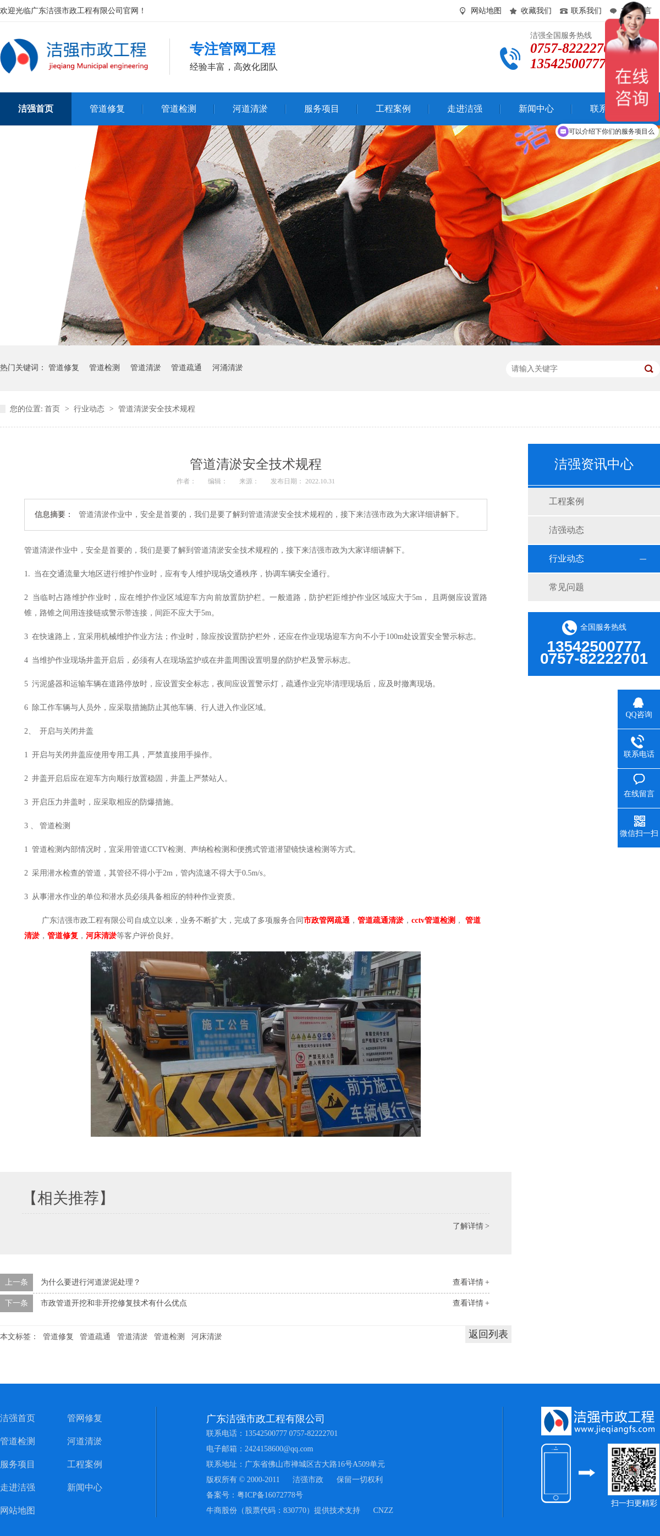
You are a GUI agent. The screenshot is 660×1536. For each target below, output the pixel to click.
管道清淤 (145, 368)
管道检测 (104, 368)
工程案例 (566, 501)
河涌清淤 (227, 368)
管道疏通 (186, 368)
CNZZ (383, 1510)
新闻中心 (84, 1487)
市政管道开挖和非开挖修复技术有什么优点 (114, 1303)
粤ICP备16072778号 (270, 1495)
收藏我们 (536, 11)
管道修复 (63, 368)
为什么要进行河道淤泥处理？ (91, 1282)
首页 (53, 409)
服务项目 (17, 1464)
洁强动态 (566, 530)
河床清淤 (206, 1337)
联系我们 (586, 11)
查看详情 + (471, 1282)
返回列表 (488, 1334)
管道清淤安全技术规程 (156, 409)
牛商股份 (221, 1510)
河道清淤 (84, 1441)
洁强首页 (17, 1418)
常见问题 (566, 587)
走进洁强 (17, 1487)
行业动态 (90, 409)
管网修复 (84, 1418)
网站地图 (486, 11)
